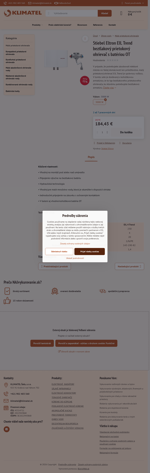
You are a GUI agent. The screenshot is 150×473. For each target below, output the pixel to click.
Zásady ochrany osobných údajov (75, 243)
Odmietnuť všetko (59, 251)
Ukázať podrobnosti (75, 258)
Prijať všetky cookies (89, 251)
